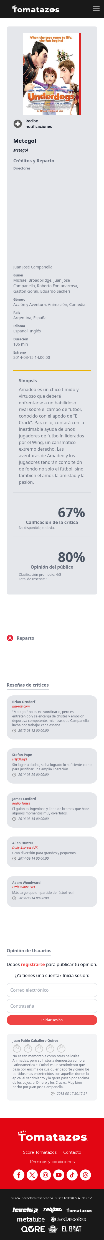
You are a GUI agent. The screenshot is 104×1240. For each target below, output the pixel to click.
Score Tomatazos (40, 1152)
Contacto (72, 1152)
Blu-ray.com (21, 706)
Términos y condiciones (52, 1161)
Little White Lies (23, 887)
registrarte (33, 964)
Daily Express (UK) (25, 847)
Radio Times (21, 803)
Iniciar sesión (52, 1020)
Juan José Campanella (32, 267)
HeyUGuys (19, 759)
